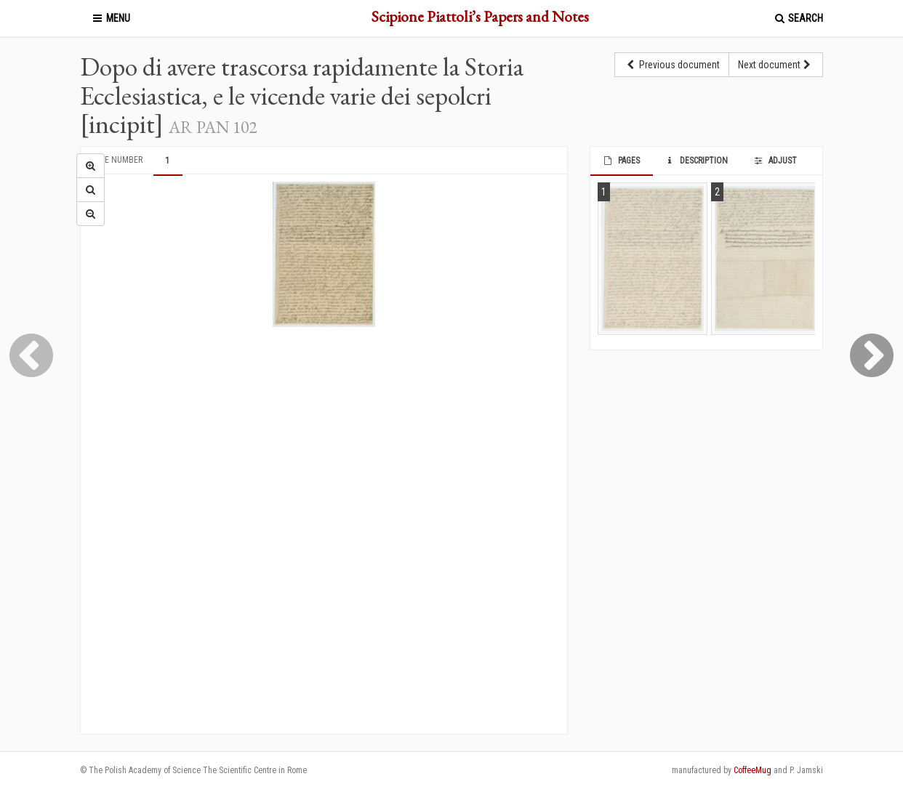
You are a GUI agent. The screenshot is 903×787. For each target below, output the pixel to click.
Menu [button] (110, 18)
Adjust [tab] (774, 161)
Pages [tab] (620, 161)
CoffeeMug (752, 770)
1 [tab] (167, 161)
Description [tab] (696, 161)
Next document (776, 64)
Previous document (672, 64)
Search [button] (798, 18)
